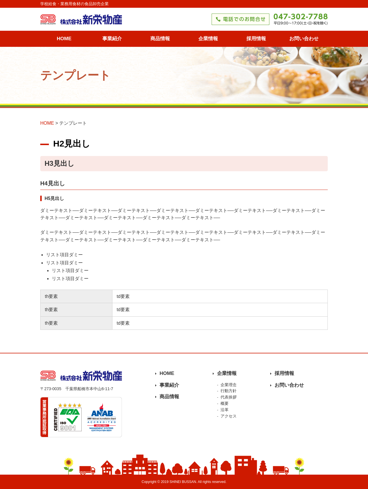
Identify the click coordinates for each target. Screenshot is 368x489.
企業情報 (208, 38)
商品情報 (160, 38)
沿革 (225, 409)
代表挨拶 (229, 397)
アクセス (229, 416)
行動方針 (229, 390)
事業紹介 (112, 38)
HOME (64, 38)
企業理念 (229, 384)
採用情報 (256, 38)
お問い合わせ (304, 38)
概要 (225, 403)
